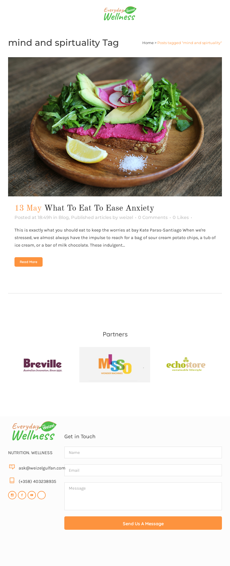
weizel (126, 217)
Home (148, 42)
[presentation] (143, 549)
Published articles (91, 217)
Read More (28, 262)
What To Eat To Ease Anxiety (99, 208)
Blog (63, 217)
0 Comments (153, 217)
